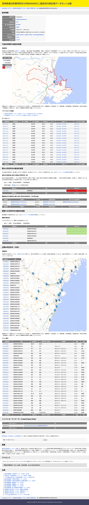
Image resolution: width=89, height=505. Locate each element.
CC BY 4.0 (21, 461)
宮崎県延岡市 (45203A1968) (49, 202)
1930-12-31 (5, 150)
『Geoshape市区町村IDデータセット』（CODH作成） (17, 494)
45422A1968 (5, 384)
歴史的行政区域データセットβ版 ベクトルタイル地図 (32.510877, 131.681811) (24, 113)
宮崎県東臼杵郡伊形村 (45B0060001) (19, 202)
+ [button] (14, 59)
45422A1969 (5, 386)
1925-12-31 (5, 138)
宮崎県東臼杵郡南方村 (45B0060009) (71, 202)
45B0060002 (5, 236)
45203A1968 (5, 190)
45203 (17, 37)
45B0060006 (5, 362)
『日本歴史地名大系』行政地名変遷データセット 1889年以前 (19, 477)
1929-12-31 (5, 147)
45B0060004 (5, 381)
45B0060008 (5, 396)
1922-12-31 (5, 131)
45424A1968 (5, 400)
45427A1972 (5, 391)
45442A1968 (5, 412)
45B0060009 (5, 231)
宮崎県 (17, 27)
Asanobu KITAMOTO (32, 502)
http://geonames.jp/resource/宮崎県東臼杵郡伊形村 (35, 425)
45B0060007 (5, 365)
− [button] (14, 61)
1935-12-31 (5, 162)
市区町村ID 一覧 (34, 8)
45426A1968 (5, 377)
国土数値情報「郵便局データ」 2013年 (14, 482)
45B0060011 (5, 372)
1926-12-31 (5, 140)
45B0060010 (5, 370)
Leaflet (75, 103)
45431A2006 (5, 403)
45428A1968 (5, 405)
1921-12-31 (5, 128)
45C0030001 (5, 374)
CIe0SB (18, 40)
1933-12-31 (5, 157)
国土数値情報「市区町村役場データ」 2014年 (16, 479)
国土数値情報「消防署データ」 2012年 (14, 486)
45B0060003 (5, 360)
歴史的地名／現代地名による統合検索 (11, 436)
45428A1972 (5, 407)
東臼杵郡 (18, 24)
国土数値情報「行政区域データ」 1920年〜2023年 (17, 474)
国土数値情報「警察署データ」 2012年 (14, 484)
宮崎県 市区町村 (20, 34)
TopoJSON (58, 124)
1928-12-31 (5, 145)
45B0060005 (5, 228)
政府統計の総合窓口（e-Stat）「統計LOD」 (15, 493)
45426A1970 (5, 379)
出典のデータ (18, 51)
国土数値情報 (6, 60)
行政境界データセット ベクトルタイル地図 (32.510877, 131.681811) (21, 115)
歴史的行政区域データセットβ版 (21, 8)
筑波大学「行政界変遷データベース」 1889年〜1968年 (18, 475)
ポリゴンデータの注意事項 (62, 172)
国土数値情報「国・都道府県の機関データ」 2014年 (17, 487)
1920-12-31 (5, 126)
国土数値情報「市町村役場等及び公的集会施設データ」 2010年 (20, 481)
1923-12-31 (5, 133)
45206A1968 (5, 367)
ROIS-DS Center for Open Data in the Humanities (50, 502)
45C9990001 (5, 344)
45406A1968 (5, 410)
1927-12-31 (5, 143)
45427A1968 (5, 389)
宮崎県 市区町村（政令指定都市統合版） (34, 34)
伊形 (17, 22)
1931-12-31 (5, 152)
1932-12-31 (5, 154)
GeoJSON (64, 124)
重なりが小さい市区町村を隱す (20, 185)
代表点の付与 (20, 254)
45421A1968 (5, 240)
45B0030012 (5, 393)
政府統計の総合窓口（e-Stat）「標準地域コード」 (17, 491)
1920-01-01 (5, 124)
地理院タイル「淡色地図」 (81, 103)
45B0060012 (5, 233)
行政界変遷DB (7, 62)
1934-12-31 (5, 159)
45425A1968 (5, 398)
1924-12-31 (5, 135)
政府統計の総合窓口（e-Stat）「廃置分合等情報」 (17, 489)
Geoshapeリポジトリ (7, 8)
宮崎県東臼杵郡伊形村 (21, 19)
